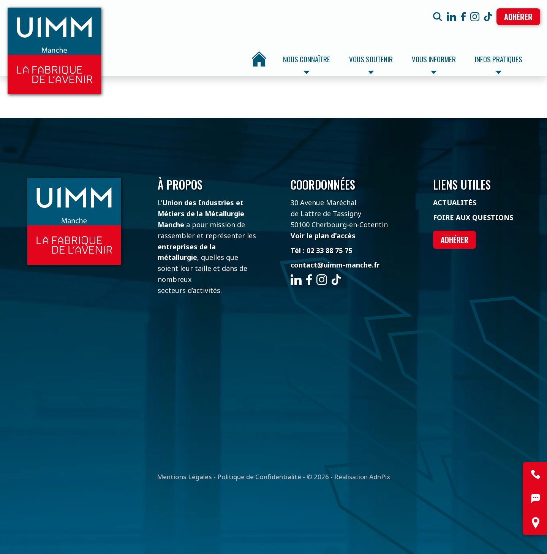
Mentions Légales (184, 476)
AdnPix (379, 476)
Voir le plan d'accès (323, 235)
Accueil (259, 59)
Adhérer (518, 16)
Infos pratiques (498, 64)
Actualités (454, 202)
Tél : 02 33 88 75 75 (321, 250)
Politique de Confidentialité (259, 476)
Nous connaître (306, 64)
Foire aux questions (473, 217)
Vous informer (434, 64)
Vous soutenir (371, 64)
